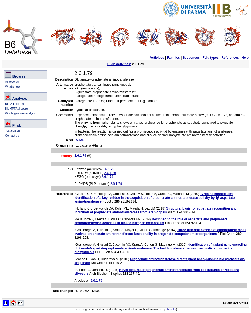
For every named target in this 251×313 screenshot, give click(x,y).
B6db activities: (119, 64)
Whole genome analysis (20, 113)
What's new (12, 86)
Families (173, 58)
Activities (157, 58)
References (230, 58)
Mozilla (171, 309)
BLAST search (14, 103)
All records (12, 81)
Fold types (210, 58)
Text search (12, 130)
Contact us (12, 135)
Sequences (191, 58)
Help (245, 58)
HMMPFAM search (17, 108)
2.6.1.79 (108, 169)
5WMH (80, 140)
